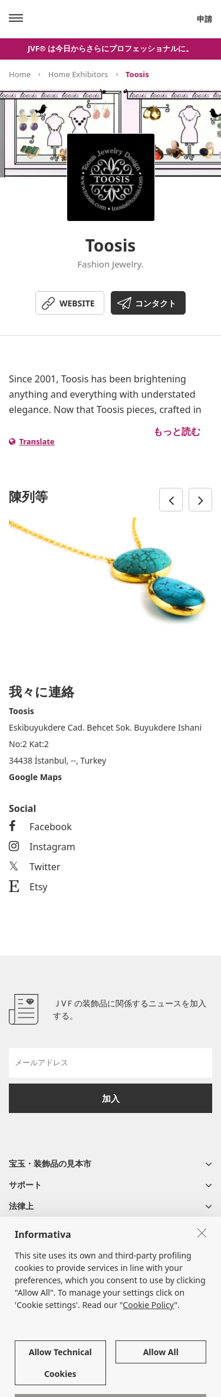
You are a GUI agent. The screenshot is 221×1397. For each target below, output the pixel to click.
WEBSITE (77, 303)
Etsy (28, 886)
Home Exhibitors (78, 74)
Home (20, 74)
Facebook (40, 826)
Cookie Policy (148, 1357)
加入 (111, 1098)
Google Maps (35, 776)
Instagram (42, 846)
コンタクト (155, 303)
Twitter (34, 866)
